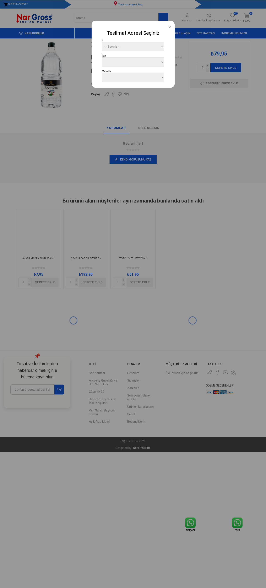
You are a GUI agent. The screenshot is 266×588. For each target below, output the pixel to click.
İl (102, 40)
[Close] (169, 27)
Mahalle (106, 71)
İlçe (104, 55)
